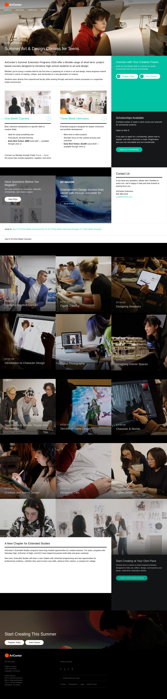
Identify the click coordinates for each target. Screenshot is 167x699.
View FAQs (12, 209)
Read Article (69, 212)
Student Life (32, 10)
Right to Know (92, 684)
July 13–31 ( (46, 229)
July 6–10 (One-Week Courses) (26, 229)
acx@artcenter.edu (124, 197)
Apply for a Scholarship (129, 150)
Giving (152, 10)
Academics (7, 10)
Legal (82, 684)
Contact (63, 684)
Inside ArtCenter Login (71, 678)
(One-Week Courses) (92, 229)
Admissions (20, 10)
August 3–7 (78, 229)
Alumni (161, 10)
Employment (73, 684)
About (43, 10)
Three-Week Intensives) (61, 229)
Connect (52, 10)
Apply (136, 10)
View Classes (151, 76)
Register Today (128, 76)
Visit (144, 10)
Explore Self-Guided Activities (132, 578)
